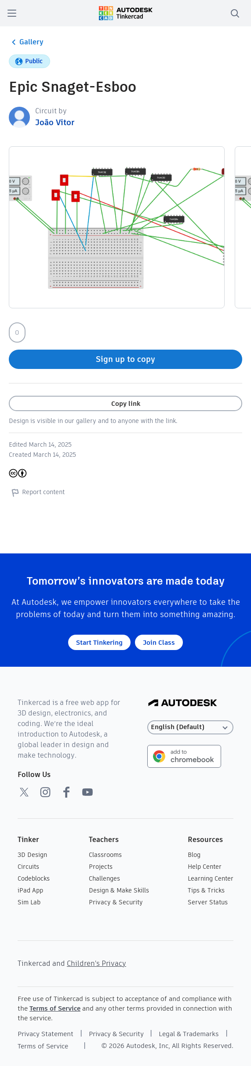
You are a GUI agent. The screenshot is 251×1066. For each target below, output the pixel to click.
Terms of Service (54, 1008)
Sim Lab (29, 902)
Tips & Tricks (206, 890)
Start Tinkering (99, 642)
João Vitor (54, 122)
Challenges (104, 878)
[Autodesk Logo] (182, 703)
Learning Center (210, 878)
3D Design (32, 854)
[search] (234, 13)
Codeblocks (34, 878)
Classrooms (105, 854)
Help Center (205, 866)
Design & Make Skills (119, 890)
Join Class (159, 642)
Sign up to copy (125, 359)
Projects (101, 866)
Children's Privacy (96, 963)
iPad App (30, 890)
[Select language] (190, 727)
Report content (37, 492)
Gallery (26, 42)
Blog (194, 854)
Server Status (208, 902)
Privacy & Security (116, 902)
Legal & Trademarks (189, 1033)
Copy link (125, 403)
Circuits (28, 866)
